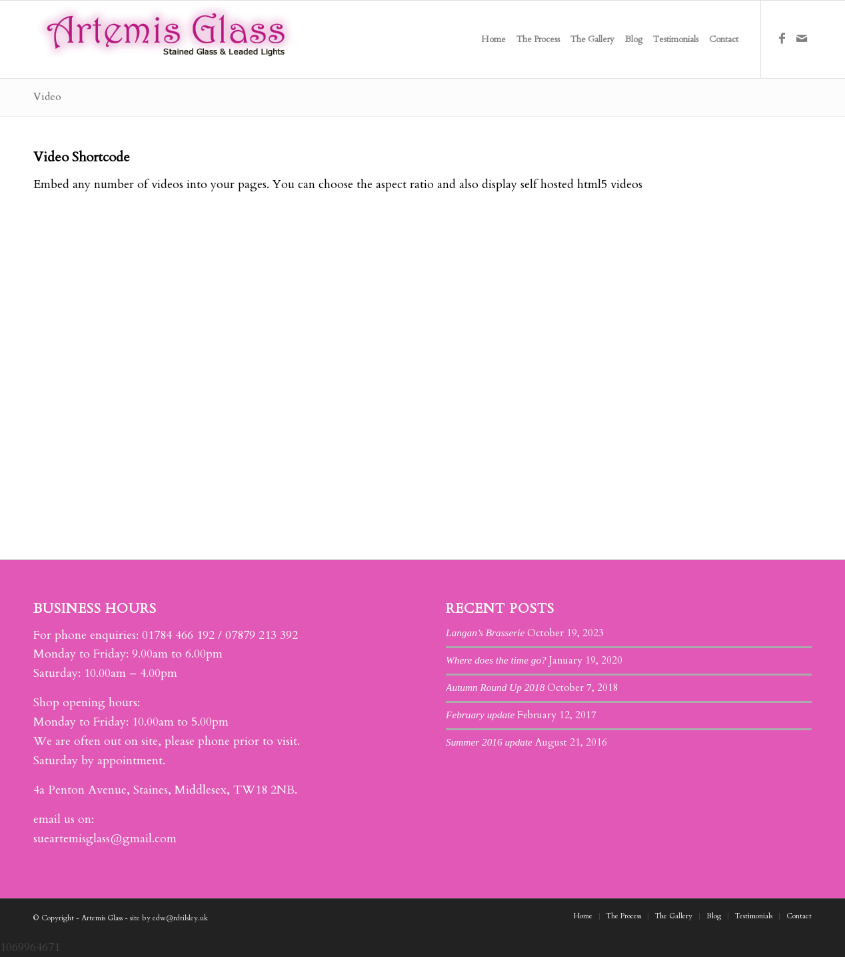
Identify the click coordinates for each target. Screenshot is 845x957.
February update (480, 714)
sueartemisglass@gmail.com (105, 838)
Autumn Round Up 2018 (495, 687)
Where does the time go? (496, 660)
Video (47, 96)
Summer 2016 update (489, 742)
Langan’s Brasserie (485, 632)
